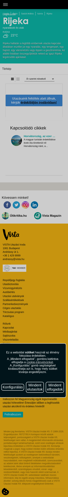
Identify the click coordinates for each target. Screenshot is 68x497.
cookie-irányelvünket (39, 362)
